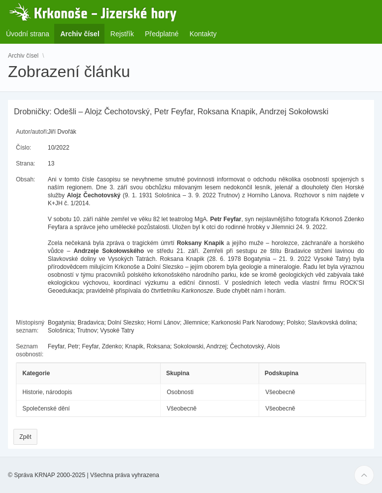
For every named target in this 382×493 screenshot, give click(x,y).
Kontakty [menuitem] (203, 34)
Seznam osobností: (29, 350)
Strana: (25, 163)
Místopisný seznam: (30, 326)
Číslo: (23, 147)
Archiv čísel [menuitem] (82, 33)
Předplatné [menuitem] (162, 34)
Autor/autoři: (32, 131)
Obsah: (25, 179)
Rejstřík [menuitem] (122, 34)
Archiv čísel (23, 55)
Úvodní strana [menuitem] (27, 34)
